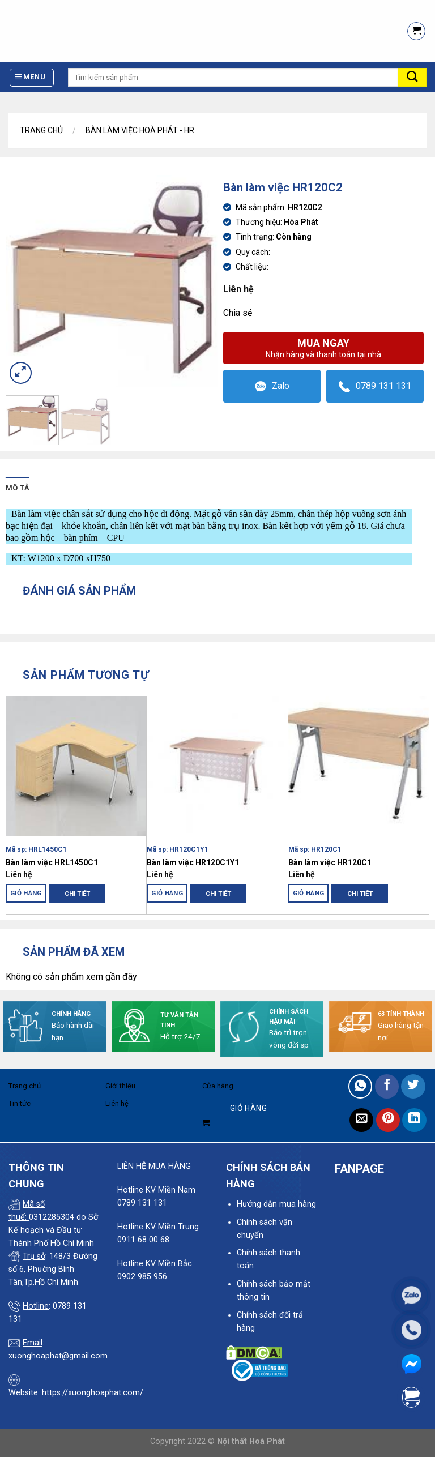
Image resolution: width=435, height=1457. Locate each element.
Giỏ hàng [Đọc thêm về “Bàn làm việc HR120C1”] (309, 893)
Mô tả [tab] (17, 488)
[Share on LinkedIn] (414, 1120)
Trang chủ (41, 130)
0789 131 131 (375, 386)
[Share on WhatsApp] (360, 1086)
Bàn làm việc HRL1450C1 (52, 862)
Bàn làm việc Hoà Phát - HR (140, 130)
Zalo (272, 386)
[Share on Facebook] (387, 1086)
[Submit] (412, 77)
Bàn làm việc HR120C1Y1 (193, 862)
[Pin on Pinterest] (388, 1120)
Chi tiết (77, 894)
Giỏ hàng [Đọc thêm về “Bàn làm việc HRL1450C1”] (26, 893)
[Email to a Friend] (361, 1120)
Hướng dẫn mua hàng (276, 1204)
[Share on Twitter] (413, 1086)
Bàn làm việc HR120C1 (330, 862)
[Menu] (32, 78)
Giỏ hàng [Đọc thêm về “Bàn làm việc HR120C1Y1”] (167, 893)
